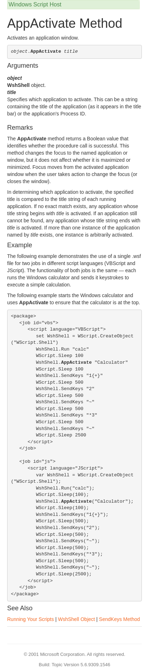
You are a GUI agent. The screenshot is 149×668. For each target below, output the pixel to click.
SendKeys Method (119, 619)
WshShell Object (76, 619)
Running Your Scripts (30, 619)
